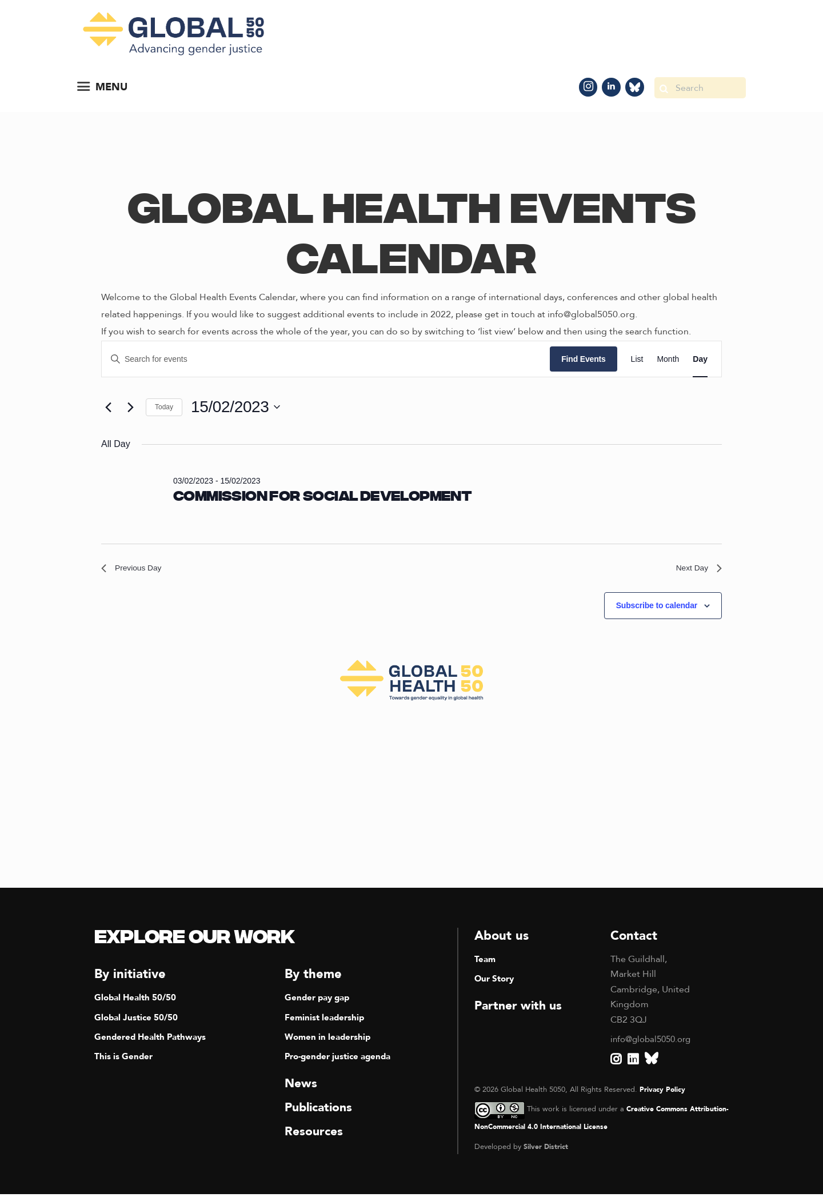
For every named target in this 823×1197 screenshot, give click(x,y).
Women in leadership (330, 1040)
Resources (315, 1134)
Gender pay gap (320, 1001)
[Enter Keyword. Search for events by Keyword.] (326, 359)
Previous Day (135, 569)
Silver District (546, 1149)
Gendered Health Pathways (153, 1040)
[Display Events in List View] (637, 359)
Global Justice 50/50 (138, 1020)
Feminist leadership (326, 1020)
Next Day (696, 569)
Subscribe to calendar (656, 608)
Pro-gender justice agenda (342, 1060)
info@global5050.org (654, 1042)
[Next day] (130, 407)
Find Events (583, 359)
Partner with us (520, 1009)
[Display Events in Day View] (700, 359)
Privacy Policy (663, 1092)
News (301, 1086)
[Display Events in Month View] (668, 359)
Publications (321, 1110)
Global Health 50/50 (137, 1001)
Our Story (496, 982)
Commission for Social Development (322, 497)
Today (164, 407)
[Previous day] (108, 407)
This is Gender (124, 1060)
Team (485, 962)
